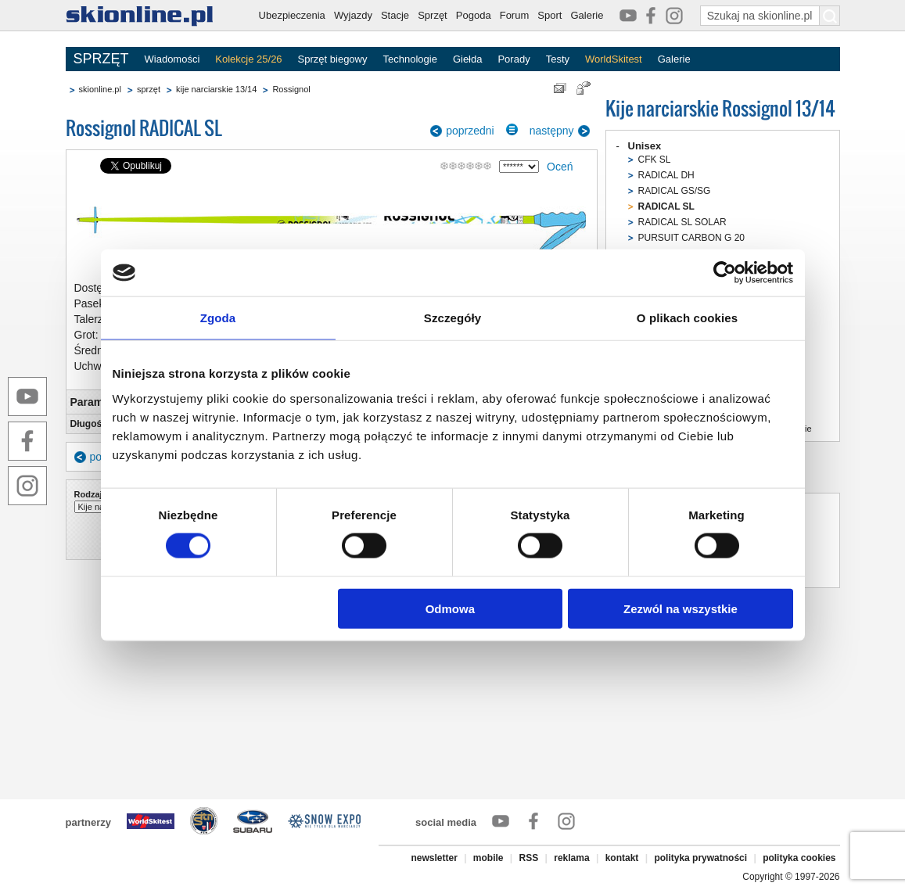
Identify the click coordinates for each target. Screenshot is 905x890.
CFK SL (654, 159)
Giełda (468, 59)
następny (552, 130)
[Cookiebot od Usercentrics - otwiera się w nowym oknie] (724, 273)
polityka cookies (799, 857)
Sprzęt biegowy (333, 59)
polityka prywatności (700, 857)
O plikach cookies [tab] (687, 318)
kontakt (622, 857)
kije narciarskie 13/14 (216, 89)
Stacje (395, 15)
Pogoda (473, 15)
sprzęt (148, 89)
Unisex (645, 146)
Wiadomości (172, 59)
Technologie (409, 59)
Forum (515, 15)
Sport (549, 15)
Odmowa (450, 608)
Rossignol (291, 89)
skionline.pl (100, 89)
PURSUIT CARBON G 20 (691, 237)
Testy (557, 59)
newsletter (434, 857)
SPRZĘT (101, 58)
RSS (529, 857)
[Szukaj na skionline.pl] (830, 15)
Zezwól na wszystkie (680, 608)
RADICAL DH (666, 175)
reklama (571, 857)
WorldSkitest (613, 59)
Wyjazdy (353, 15)
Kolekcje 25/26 (248, 59)
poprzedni (470, 130)
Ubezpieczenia (292, 15)
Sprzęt (432, 15)
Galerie (586, 15)
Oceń (560, 166)
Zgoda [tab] (218, 318)
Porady (513, 59)
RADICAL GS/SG (674, 190)
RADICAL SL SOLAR (682, 222)
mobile (488, 857)
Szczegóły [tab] (452, 318)
